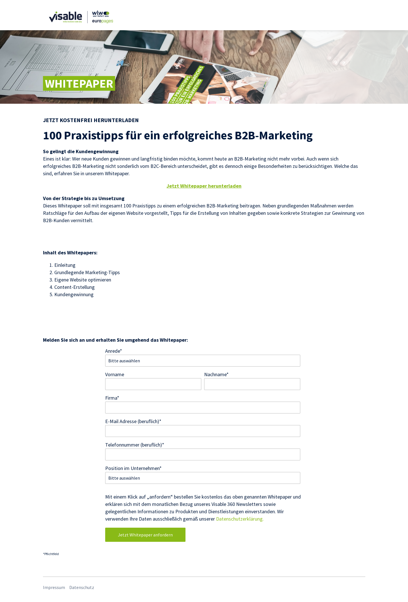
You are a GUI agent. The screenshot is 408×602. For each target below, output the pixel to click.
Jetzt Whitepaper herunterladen (204, 186)
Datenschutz (81, 587)
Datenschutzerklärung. (240, 519)
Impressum (54, 587)
